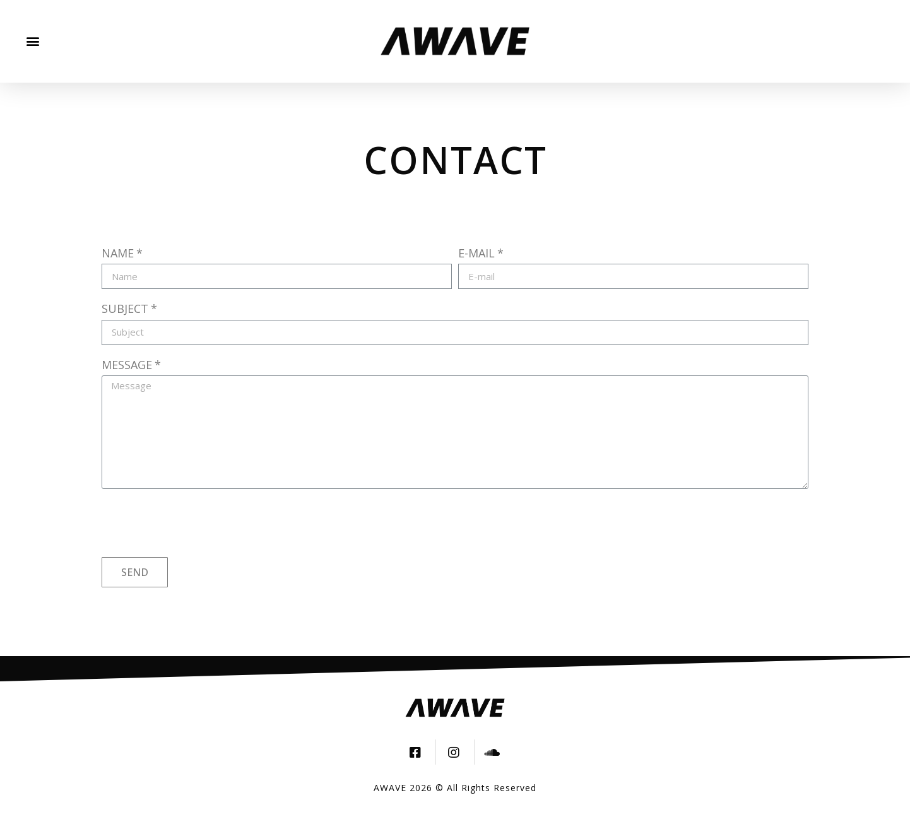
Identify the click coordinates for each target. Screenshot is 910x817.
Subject (125, 308)
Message (127, 364)
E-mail (476, 253)
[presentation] (197, 523)
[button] (32, 41)
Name (118, 253)
